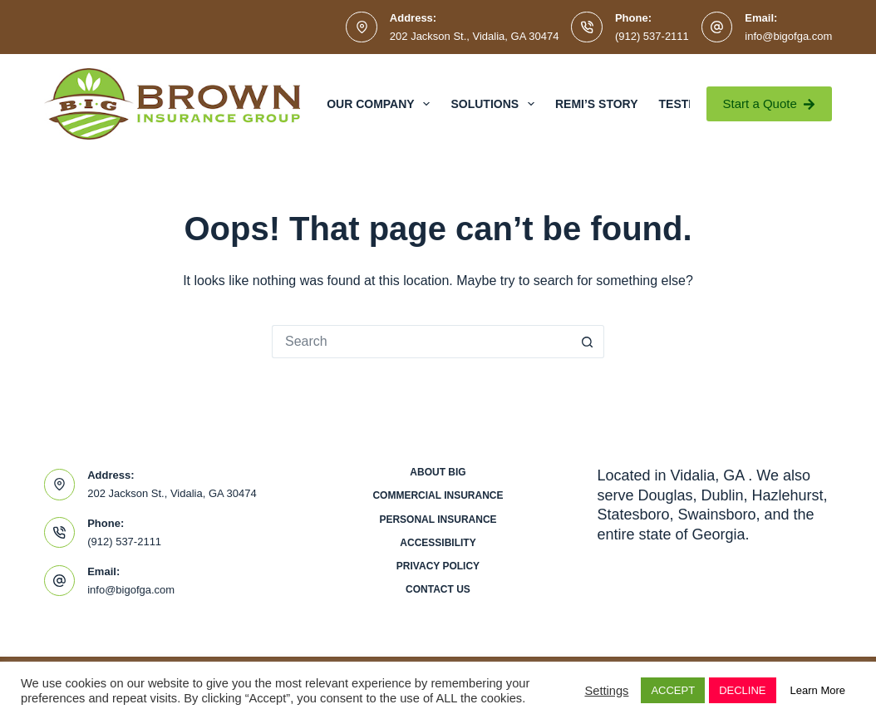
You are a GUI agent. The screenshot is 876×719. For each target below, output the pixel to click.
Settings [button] (606, 690)
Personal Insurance (437, 519)
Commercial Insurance (437, 495)
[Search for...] (421, 341)
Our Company (381, 104)
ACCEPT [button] (673, 690)
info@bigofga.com (788, 36)
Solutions (495, 104)
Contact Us (438, 589)
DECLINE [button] (742, 690)
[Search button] (587, 341)
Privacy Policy (438, 566)
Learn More (817, 690)
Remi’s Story (596, 104)
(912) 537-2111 (652, 36)
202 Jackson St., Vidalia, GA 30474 (474, 36)
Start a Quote (769, 103)
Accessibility (437, 543)
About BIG (437, 472)
